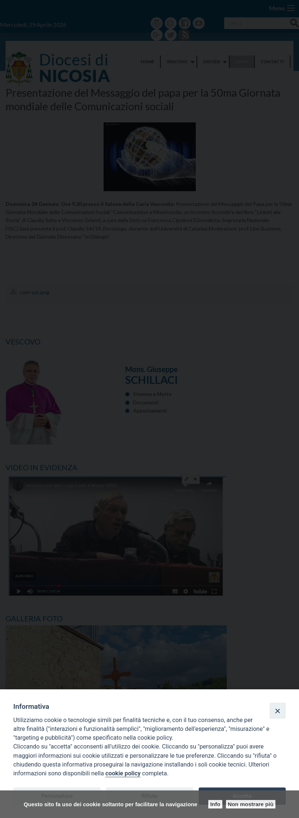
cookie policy (122, 773)
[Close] (278, 711)
